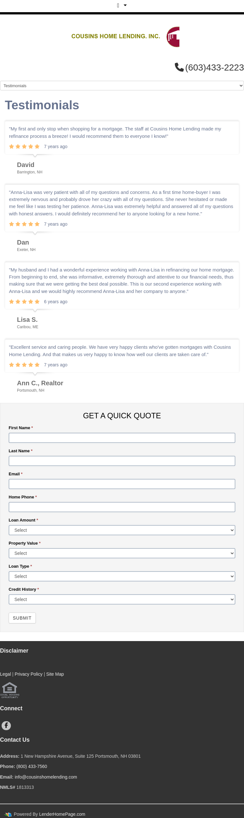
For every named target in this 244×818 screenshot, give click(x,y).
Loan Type (20, 566)
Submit (22, 618)
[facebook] (6, 725)
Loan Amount (23, 520)
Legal (5, 674)
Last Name (20, 450)
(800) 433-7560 (31, 766)
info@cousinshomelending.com (46, 777)
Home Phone (23, 497)
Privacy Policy (29, 674)
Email (15, 474)
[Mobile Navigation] (122, 85)
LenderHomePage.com (62, 814)
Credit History (24, 589)
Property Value (25, 543)
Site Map (55, 674)
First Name (21, 427)
